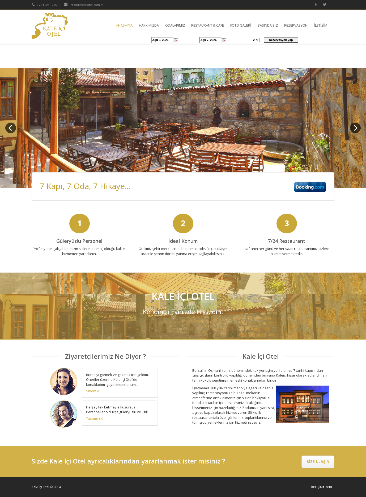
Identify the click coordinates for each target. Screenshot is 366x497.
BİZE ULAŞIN (318, 461)
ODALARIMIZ (175, 25)
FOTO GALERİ (240, 25)
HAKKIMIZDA (149, 25)
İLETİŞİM (320, 25)
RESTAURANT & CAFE (207, 25)
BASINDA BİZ (268, 25)
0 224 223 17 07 (44, 5)
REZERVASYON (296, 25)
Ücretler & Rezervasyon (109, 40)
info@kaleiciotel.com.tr (83, 5)
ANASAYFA (124, 25)
